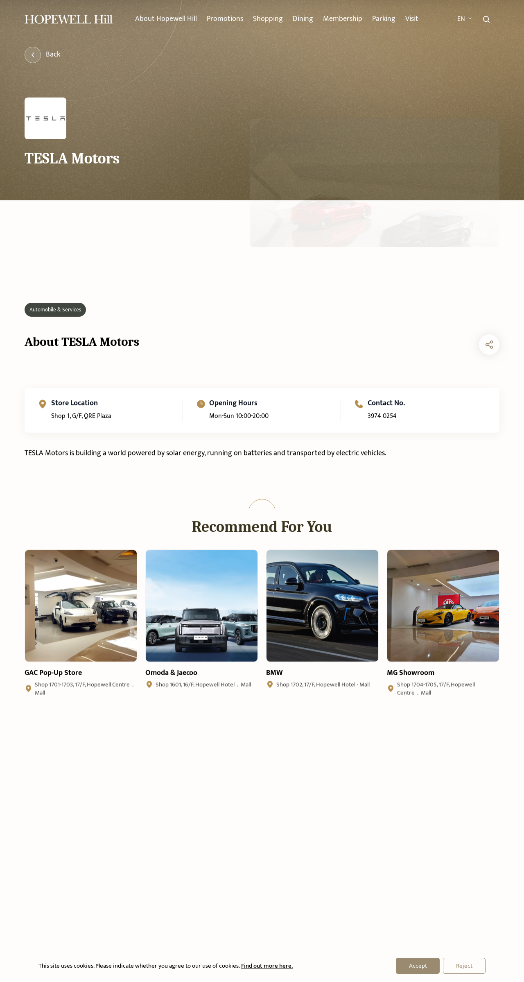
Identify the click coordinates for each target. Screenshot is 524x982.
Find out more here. (266, 966)
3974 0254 (382, 448)
